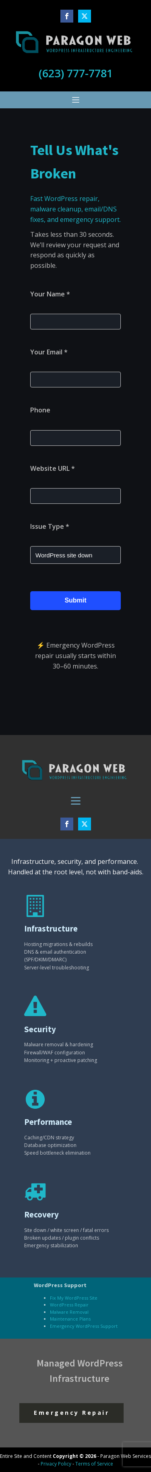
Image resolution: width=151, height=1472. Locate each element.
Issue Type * (49, 526)
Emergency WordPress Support (84, 1326)
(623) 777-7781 (76, 73)
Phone (40, 410)
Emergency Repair (71, 1412)
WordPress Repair (69, 1305)
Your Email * (49, 352)
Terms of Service (94, 1463)
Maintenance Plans (70, 1319)
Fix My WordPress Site (73, 1298)
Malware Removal (69, 1312)
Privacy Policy (56, 1463)
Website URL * (52, 468)
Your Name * (50, 294)
